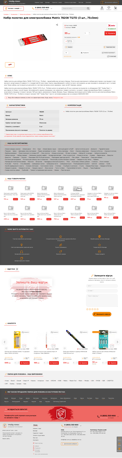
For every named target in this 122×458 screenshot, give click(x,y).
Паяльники (16, 157)
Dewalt (19, 380)
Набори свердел (22, 155)
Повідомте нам (58, 97)
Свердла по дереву (11, 168)
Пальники (8, 151)
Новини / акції (36, 2)
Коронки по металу (110, 151)
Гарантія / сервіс (55, 2)
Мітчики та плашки (71, 153)
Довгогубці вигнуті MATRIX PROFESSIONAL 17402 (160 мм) (43, 195)
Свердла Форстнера (92, 166)
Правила (95, 159)
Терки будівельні (95, 168)
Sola (25, 383)
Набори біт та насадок (85, 153)
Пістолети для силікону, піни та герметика (35, 159)
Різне (68, 161)
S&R (104, 380)
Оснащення (14, 14)
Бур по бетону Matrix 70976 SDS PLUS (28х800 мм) (27, 215)
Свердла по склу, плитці (84, 159)
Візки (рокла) (49, 168)
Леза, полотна (45, 153)
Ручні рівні (8, 163)
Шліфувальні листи (52, 163)
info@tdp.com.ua (66, 440)
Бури (39, 149)
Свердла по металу (24, 168)
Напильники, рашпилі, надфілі (38, 155)
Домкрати (94, 149)
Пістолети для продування (13, 159)
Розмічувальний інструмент (82, 163)
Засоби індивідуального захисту (14, 166)
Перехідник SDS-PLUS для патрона (39, 157)
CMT (6, 383)
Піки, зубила (75, 157)
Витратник (39, 161)
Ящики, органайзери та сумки (47, 151)
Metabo (87, 380)
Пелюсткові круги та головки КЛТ (29, 153)
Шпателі (94, 163)
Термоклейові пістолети (74, 168)
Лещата (85, 168)
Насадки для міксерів (55, 155)
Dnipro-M (26, 380)
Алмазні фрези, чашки (49, 149)
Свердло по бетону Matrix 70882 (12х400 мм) (111, 194)
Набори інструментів (100, 153)
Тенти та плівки (60, 168)
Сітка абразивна (25, 163)
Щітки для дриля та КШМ (65, 149)
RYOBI (98, 380)
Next (117, 342)
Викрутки (110, 155)
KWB (59, 380)
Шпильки (101, 163)
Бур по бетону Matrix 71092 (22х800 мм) (76, 214)
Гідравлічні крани (104, 149)
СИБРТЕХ (110, 380)
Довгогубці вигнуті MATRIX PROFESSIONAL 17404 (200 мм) (60, 195)
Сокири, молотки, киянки (12, 170)
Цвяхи (14, 151)
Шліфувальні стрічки (38, 163)
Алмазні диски (27, 149)
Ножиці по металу (82, 155)
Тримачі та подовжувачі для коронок (41, 170)
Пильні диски (85, 157)
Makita (65, 380)
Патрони (24, 157)
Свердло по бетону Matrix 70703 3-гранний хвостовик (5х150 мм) (94, 195)
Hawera (33, 380)
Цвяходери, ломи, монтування (27, 151)
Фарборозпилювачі (11, 153)
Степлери (58, 166)
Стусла (81, 166)
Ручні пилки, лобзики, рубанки (81, 161)
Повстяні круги (65, 170)
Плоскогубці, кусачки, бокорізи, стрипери (62, 159)
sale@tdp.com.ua (76, 440)
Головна (6, 14)
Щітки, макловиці (63, 151)
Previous (4, 342)
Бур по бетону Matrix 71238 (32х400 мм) (109, 214)
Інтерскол (41, 380)
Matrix (80, 380)
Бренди (45, 2)
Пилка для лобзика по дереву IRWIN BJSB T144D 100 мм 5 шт (75, 352)
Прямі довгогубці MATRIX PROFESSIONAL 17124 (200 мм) (27, 195)
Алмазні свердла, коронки (13, 149)
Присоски (31, 161)
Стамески (95, 161)
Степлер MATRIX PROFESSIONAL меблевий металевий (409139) (78, 195)
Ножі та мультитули (69, 155)
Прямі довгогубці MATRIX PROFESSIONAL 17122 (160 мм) (11, 195)
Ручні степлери (104, 161)
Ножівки (92, 155)
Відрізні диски (101, 155)
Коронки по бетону (97, 151)
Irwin (47, 380)
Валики (57, 170)
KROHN (53, 380)
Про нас (78, 2)
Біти (34, 149)
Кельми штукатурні (57, 153)
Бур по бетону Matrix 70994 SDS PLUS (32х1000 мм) (59, 215)
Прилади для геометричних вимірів (15, 161)
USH (92, 380)
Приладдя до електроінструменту (54, 161)
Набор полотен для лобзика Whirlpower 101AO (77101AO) (103, 352)
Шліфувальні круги (65, 163)
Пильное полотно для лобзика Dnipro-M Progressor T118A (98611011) (45, 352)
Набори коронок (10, 155)
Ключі (72, 151)
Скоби (108, 163)
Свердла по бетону (106, 166)
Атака (7, 380)
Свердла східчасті (37, 168)
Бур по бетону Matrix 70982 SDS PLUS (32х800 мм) (44, 215)
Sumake (19, 383)
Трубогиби (25, 170)
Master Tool (73, 380)
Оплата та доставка (68, 2)
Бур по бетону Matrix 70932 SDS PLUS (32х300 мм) (11, 215)
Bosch (13, 380)
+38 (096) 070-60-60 (99, 433)
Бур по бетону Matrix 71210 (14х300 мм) (93, 214)
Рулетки (15, 163)
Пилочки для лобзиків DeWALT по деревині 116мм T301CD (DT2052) (17, 352)
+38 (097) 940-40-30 (69, 435)
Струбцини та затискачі (70, 166)
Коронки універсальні (82, 151)
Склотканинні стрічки (46, 166)
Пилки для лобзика (25, 14)
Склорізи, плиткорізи (32, 166)
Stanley (12, 383)
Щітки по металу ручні (82, 149)
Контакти (86, 2)
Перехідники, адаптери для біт (61, 157)
